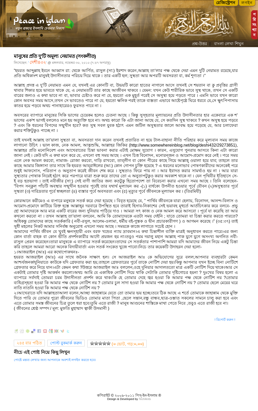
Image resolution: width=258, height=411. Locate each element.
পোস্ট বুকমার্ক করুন (66, 343)
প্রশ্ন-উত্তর (199, 44)
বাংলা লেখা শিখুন (228, 44)
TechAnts (145, 398)
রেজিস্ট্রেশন (225, 3)
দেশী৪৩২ (38, 62)
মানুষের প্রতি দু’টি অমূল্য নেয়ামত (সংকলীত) (55, 56)
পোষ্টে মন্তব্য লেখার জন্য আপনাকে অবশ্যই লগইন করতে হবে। (55, 360)
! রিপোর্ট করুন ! (224, 320)
